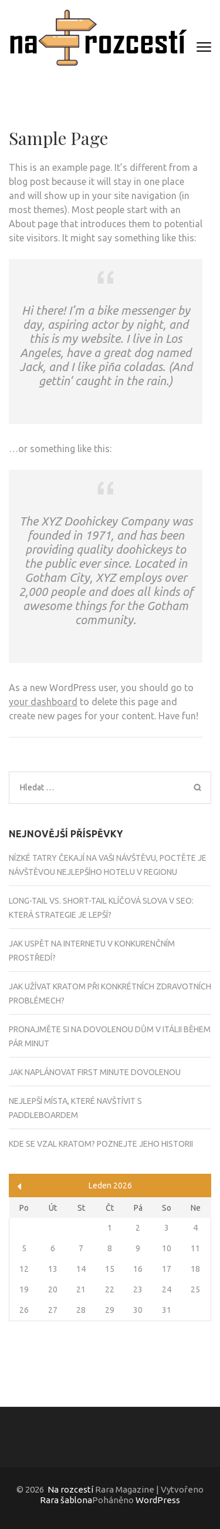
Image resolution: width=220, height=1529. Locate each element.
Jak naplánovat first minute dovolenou (95, 1072)
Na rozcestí (70, 1489)
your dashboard (43, 701)
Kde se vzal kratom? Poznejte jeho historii (101, 1144)
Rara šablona (66, 1500)
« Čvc (20, 1186)
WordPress (158, 1500)
